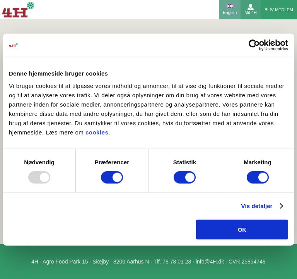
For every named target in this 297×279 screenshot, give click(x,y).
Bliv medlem (279, 9)
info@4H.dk (210, 261)
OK (242, 229)
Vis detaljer (257, 206)
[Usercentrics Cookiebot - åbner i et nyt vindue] (254, 45)
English (230, 12)
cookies (96, 132)
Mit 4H (250, 12)
